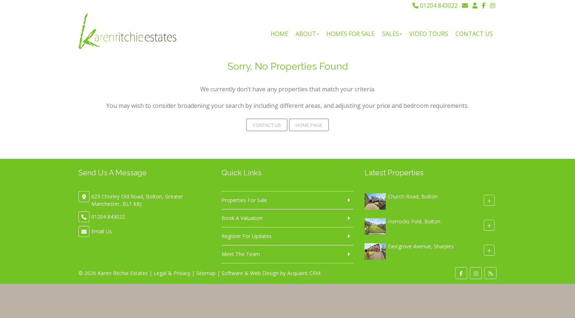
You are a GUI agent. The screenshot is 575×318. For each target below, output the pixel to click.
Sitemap (206, 273)
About (307, 34)
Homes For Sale (350, 34)
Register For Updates (246, 236)
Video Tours (428, 34)
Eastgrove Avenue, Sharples (421, 246)
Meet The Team (240, 254)
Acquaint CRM (304, 273)
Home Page (309, 125)
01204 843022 (435, 5)
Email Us (101, 231)
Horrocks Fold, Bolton (414, 221)
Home (279, 34)
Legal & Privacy (172, 273)
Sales (392, 34)
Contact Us (474, 34)
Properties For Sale (244, 200)
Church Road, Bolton (412, 196)
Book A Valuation (242, 218)
